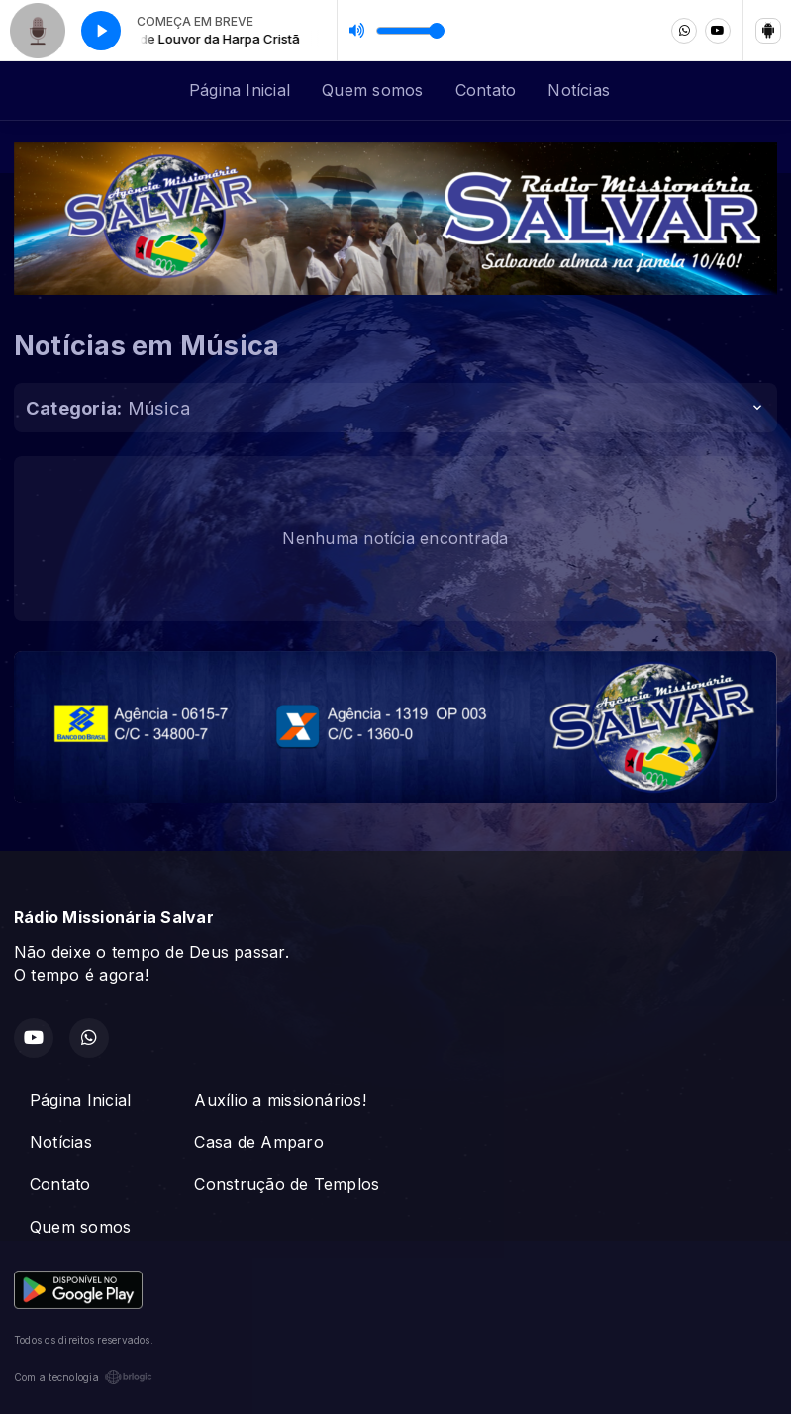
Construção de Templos (286, 1184)
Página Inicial (239, 90)
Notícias (578, 90)
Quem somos (372, 90)
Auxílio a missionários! (280, 1100)
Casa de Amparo (258, 1142)
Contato (486, 90)
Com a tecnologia (83, 1377)
